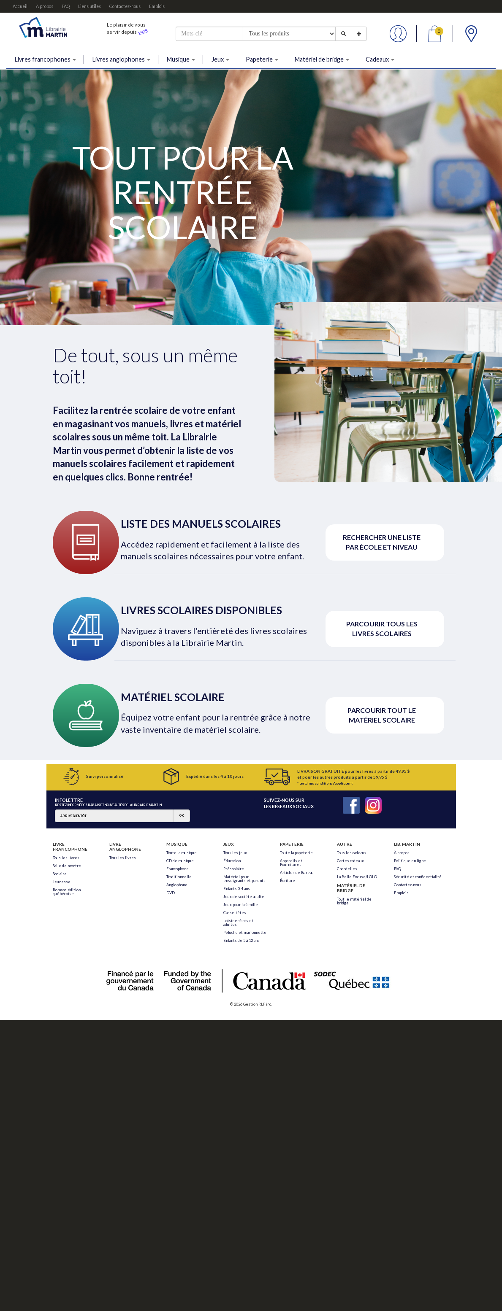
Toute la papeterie (296, 852)
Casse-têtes (234, 912)
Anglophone (176, 884)
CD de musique (180, 860)
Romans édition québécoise (67, 891)
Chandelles (347, 868)
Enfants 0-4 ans (236, 888)
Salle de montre (67, 865)
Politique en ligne (410, 860)
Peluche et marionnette (244, 932)
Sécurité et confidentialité (418, 876)
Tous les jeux (235, 852)
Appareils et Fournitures (291, 862)
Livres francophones (45, 59)
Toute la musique (181, 852)
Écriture (287, 880)
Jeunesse (62, 881)
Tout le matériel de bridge (354, 901)
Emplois (157, 6)
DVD (170, 892)
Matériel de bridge (322, 59)
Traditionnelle (179, 876)
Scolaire (60, 873)
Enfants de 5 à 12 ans (241, 940)
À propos (44, 6)
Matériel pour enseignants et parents (244, 878)
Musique (181, 59)
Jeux (220, 59)
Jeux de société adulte (243, 896)
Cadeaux (380, 59)
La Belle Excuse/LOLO (357, 876)
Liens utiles (89, 6)
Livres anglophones (121, 59)
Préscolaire (233, 868)
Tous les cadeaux (351, 852)
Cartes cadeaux (350, 860)
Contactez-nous (125, 6)
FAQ (66, 6)
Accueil (20, 6)
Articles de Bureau (297, 872)
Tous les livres (66, 857)
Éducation (232, 860)
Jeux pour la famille (240, 904)
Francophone (177, 868)
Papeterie (262, 59)
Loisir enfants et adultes (238, 922)
